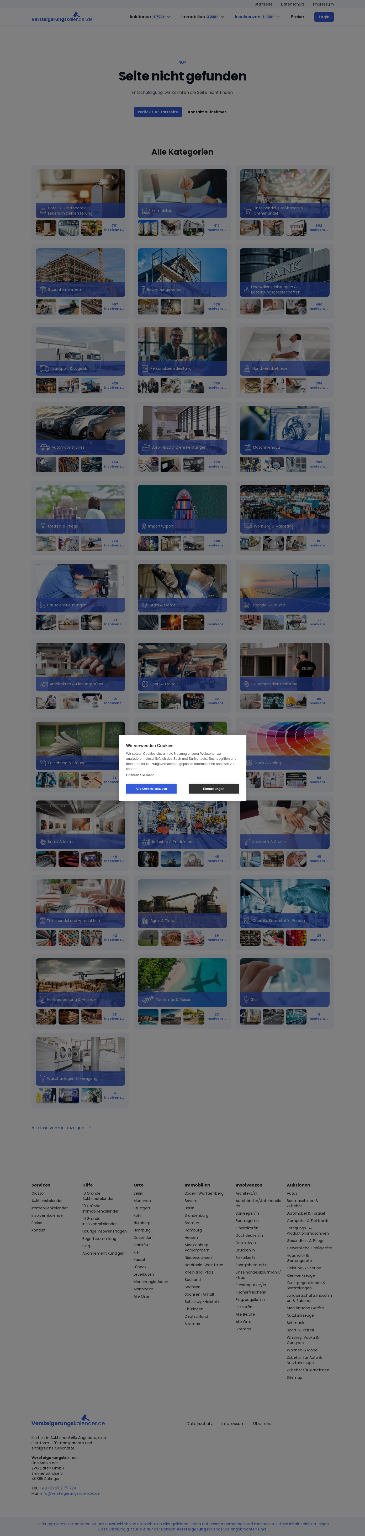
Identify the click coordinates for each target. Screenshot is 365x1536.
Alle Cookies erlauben (151, 788)
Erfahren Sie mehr (140, 775)
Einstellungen (213, 788)
